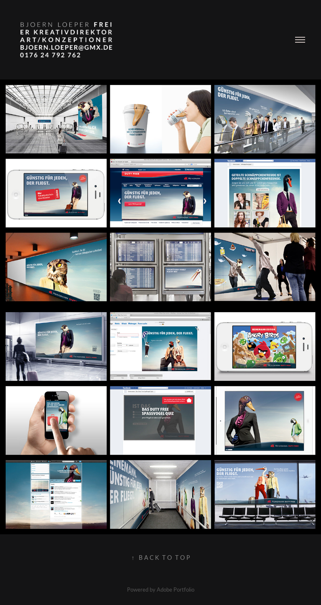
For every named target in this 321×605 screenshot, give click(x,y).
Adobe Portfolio (175, 589)
